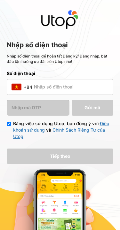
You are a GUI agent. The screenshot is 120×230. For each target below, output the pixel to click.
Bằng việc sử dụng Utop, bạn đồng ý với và (61, 130)
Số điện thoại (21, 73)
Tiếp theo (60, 156)
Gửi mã (92, 107)
